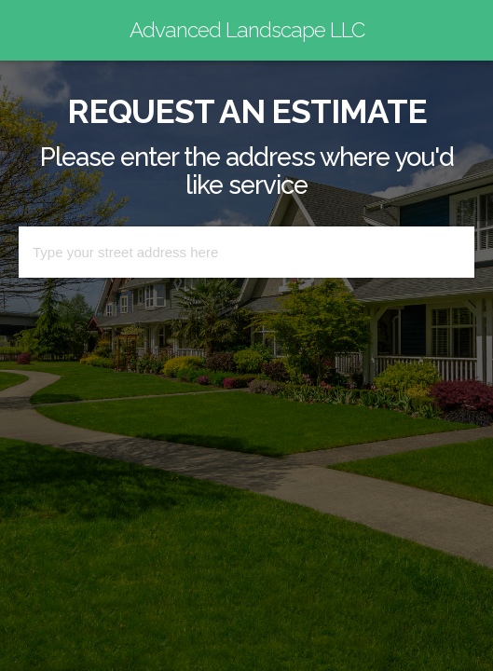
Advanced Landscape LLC (247, 30)
